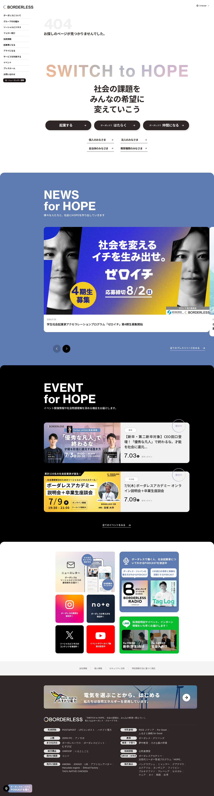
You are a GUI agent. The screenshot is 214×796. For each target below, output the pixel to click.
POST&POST (69, 730)
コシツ (65, 756)
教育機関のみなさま (131, 148)
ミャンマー (164, 764)
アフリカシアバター (101, 764)
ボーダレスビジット (94, 743)
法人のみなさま (129, 139)
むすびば (67, 746)
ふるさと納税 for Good (150, 733)
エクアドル (144, 768)
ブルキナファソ (147, 771)
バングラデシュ (147, 764)
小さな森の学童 (159, 743)
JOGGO (78, 764)
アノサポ (79, 738)
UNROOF (67, 751)
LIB (86, 764)
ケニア (142, 775)
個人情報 (98, 668)
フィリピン (173, 768)
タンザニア (159, 768)
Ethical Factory (90, 768)
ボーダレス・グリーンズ (151, 738)
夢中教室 (143, 743)
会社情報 (83, 668)
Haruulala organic (71, 768)
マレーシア (164, 771)
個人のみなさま (97, 139)
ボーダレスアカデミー (150, 756)
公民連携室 (144, 751)
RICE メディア (146, 730)
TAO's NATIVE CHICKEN (75, 771)
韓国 (158, 775)
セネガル (177, 771)
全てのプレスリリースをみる (185, 348)
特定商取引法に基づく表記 (143, 668)
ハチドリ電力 (105, 730)
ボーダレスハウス (71, 743)
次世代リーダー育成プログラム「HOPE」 (160, 759)
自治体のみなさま (98, 148)
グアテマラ (178, 764)
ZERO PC (67, 738)
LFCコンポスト (87, 730)
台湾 (166, 775)
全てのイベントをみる (113, 525)
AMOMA (66, 764)
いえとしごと (82, 751)
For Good (162, 730)
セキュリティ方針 (117, 668)
